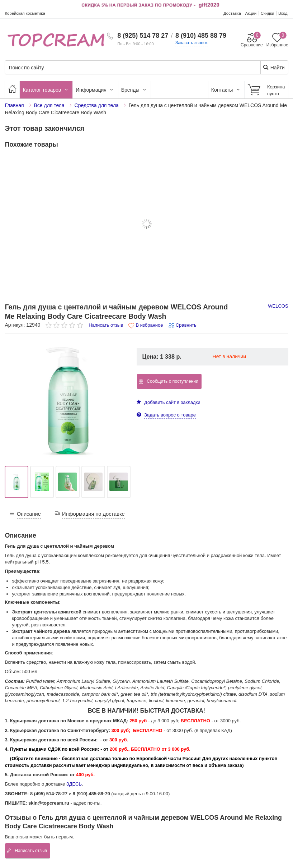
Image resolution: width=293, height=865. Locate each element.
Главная (14, 105)
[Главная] (12, 90)
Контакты (226, 90)
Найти (274, 67)
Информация (95, 90)
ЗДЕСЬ (74, 784)
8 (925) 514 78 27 (142, 35)
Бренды (134, 90)
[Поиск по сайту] (122, 68)
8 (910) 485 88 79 (200, 35)
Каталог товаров (46, 90)
